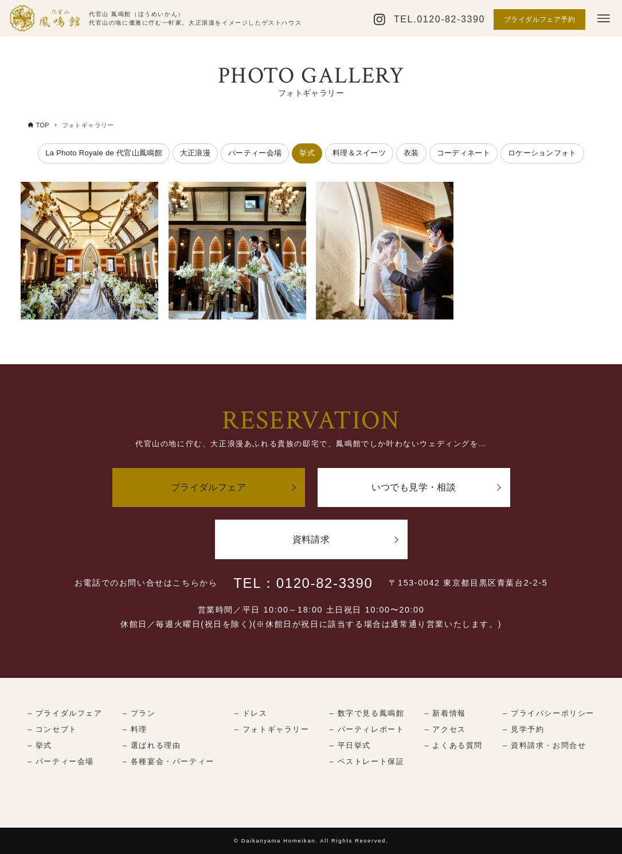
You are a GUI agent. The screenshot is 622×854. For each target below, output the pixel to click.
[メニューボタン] (603, 18)
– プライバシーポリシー (548, 713)
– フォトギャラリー (272, 729)
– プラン (139, 713)
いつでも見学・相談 (413, 487)
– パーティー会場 (61, 761)
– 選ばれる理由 (152, 745)
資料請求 (311, 539)
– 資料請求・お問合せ (544, 745)
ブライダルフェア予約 (539, 19)
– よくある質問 (454, 745)
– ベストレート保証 (367, 761)
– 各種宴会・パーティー (168, 761)
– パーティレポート (367, 729)
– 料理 (135, 729)
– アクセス (445, 729)
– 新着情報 (445, 713)
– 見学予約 (523, 729)
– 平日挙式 (350, 745)
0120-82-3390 (451, 19)
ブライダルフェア (208, 487)
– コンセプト (52, 729)
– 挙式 (40, 745)
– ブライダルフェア (65, 713)
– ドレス (251, 713)
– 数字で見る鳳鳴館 (367, 713)
